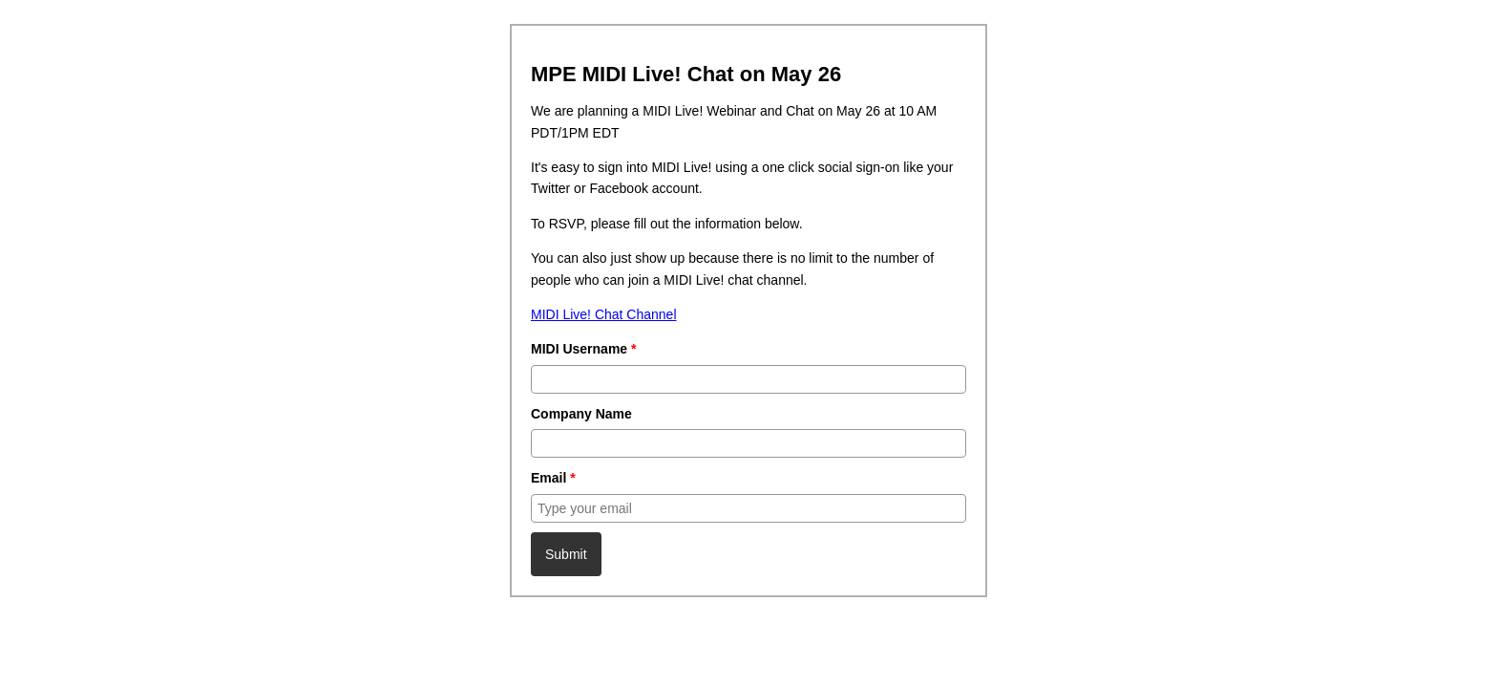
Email (553, 477)
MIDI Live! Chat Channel (604, 314)
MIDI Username (584, 348)
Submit (566, 554)
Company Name (581, 413)
